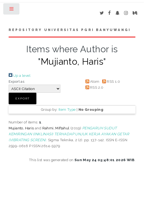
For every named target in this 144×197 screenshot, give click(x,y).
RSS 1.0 (110, 81)
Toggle (11, 10)
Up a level (19, 75)
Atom (92, 81)
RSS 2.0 (94, 87)
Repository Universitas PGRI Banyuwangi (70, 30)
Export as (17, 81)
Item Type (67, 109)
